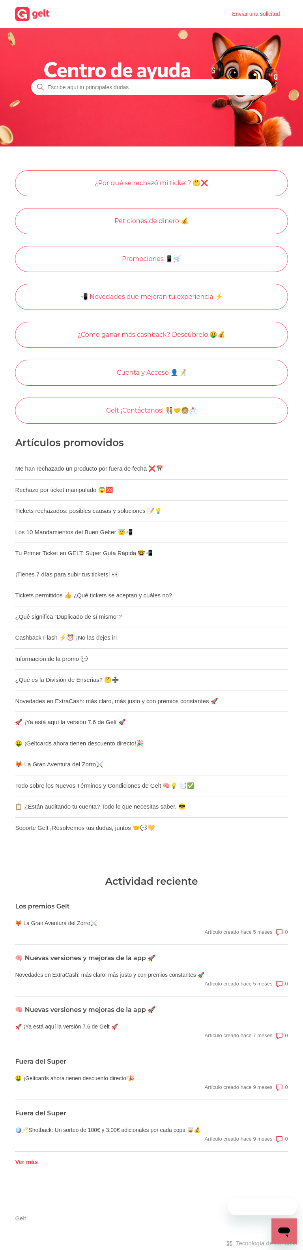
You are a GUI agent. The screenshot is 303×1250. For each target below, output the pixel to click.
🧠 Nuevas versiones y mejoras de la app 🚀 (85, 958)
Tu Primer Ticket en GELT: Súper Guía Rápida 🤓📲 (84, 553)
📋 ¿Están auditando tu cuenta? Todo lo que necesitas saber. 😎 (100, 806)
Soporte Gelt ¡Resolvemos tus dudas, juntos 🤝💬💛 (85, 827)
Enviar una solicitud (256, 14)
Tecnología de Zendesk (266, 1243)
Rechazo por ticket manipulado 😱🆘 (64, 489)
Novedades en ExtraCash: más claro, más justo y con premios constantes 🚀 (116, 701)
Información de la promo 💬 (51, 658)
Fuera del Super (40, 1061)
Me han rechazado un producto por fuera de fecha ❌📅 (89, 468)
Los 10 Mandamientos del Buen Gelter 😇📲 (74, 532)
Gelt (20, 1218)
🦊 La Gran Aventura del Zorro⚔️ (59, 764)
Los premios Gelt (42, 906)
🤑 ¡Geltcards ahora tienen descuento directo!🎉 (79, 743)
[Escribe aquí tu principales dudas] (151, 87)
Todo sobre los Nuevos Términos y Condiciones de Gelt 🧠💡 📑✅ (104, 785)
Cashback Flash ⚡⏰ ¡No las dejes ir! (66, 637)
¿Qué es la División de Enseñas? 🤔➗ (67, 679)
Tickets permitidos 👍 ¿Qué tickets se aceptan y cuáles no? (93, 595)
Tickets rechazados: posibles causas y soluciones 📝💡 (88, 510)
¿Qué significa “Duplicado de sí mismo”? (68, 616)
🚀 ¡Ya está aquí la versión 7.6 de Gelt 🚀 (70, 722)
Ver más (26, 1161)
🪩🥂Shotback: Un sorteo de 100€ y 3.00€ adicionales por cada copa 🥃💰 (107, 1130)
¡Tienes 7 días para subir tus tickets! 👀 (67, 574)
